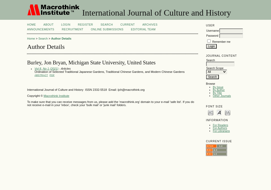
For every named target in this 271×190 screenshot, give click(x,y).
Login (65, 24)
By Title (217, 93)
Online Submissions (107, 29)
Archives (149, 24)
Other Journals (222, 95)
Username (212, 30)
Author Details (61, 38)
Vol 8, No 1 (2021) (46, 68)
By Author (219, 90)
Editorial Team (143, 29)
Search (107, 24)
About (48, 24)
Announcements (40, 29)
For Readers (220, 125)
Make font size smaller (210, 112)
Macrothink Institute (56, 95)
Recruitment (72, 29)
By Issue (218, 87)
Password (212, 35)
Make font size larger (227, 112)
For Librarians (221, 131)
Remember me (221, 41)
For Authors (220, 128)
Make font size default (219, 112)
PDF (52, 75)
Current (127, 24)
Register (85, 24)
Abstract (41, 75)
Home (31, 24)
